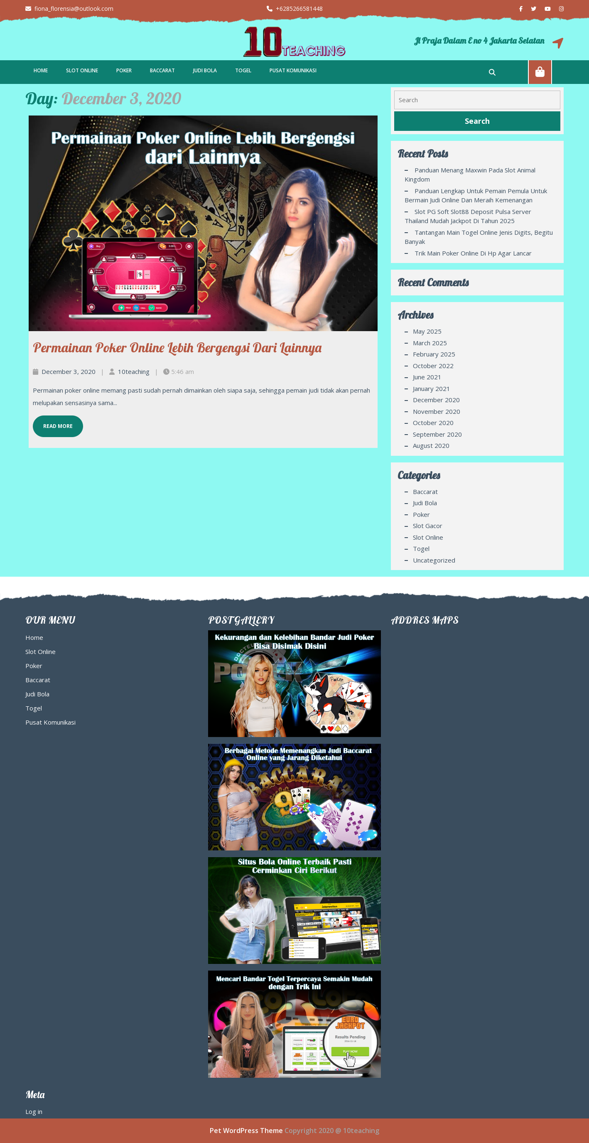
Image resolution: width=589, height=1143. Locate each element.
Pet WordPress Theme (246, 1130)
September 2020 (437, 434)
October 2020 (433, 422)
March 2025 (430, 343)
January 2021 (431, 388)
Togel (243, 70)
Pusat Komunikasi (293, 70)
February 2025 (434, 354)
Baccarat (162, 70)
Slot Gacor (427, 525)
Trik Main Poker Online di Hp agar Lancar (473, 253)
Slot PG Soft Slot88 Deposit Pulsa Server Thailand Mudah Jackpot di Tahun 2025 (468, 216)
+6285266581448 (295, 8)
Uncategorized (434, 560)
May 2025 (427, 331)
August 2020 (431, 445)
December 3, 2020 (69, 371)
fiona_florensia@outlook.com (69, 8)
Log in (33, 1111)
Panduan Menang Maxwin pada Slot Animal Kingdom (470, 175)
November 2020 (436, 411)
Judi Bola (205, 70)
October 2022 (433, 365)
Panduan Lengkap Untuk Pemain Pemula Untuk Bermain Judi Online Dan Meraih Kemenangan (476, 195)
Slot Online (82, 70)
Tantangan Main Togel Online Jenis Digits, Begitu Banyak (479, 237)
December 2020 (436, 400)
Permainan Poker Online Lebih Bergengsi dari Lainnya (177, 347)
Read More (53, 422)
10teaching (134, 371)
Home (41, 70)
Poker (124, 70)
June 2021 (427, 377)
